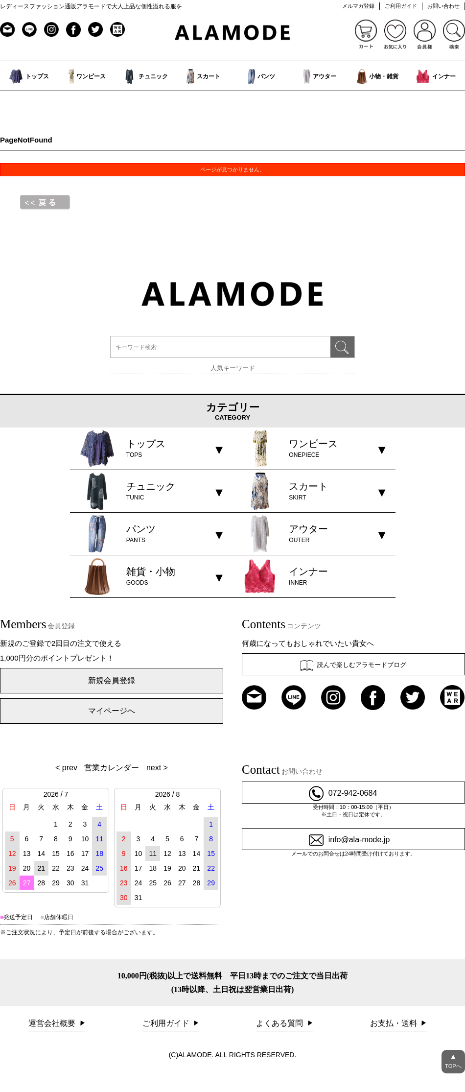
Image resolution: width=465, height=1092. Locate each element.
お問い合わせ (443, 6)
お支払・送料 (394, 1023)
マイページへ (111, 711)
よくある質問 (280, 1023)
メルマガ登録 (358, 6)
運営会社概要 (52, 1023)
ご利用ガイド (401, 6)
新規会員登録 (111, 680)
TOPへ (453, 1059)
